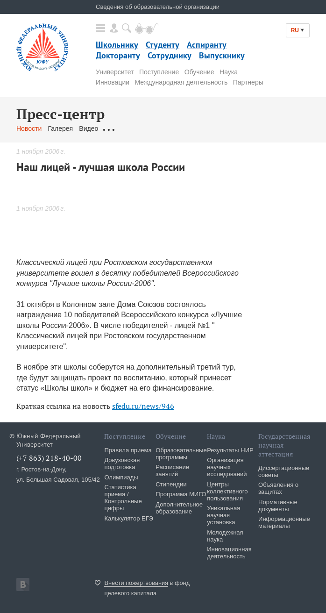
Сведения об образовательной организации (158, 6)
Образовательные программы (181, 454)
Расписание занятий (172, 470)
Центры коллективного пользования (227, 491)
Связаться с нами (200, 128)
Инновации (112, 82)
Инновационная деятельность (229, 553)
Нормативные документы (278, 506)
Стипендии (171, 484)
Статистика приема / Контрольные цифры (123, 498)
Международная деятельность (181, 82)
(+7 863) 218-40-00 (49, 458)
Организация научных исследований (227, 467)
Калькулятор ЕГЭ (128, 518)
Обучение (199, 72)
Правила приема (127, 450)
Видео (88, 128)
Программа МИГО (181, 494)
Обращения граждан (135, 128)
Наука (229, 72)
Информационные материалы (284, 522)
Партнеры (248, 82)
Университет (115, 72)
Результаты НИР (230, 450)
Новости (29, 128)
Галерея (60, 128)
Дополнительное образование (179, 508)
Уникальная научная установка (223, 515)
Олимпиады (121, 477)
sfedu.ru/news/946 (143, 406)
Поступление (159, 72)
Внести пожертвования (136, 582)
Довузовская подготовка (122, 463)
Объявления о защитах (278, 488)
